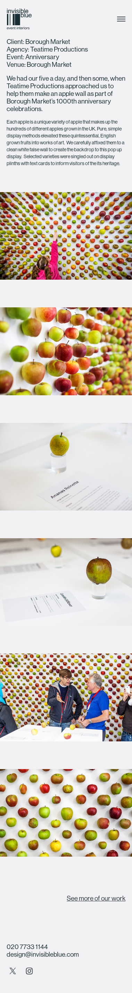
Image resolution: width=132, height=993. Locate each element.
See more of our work (96, 898)
